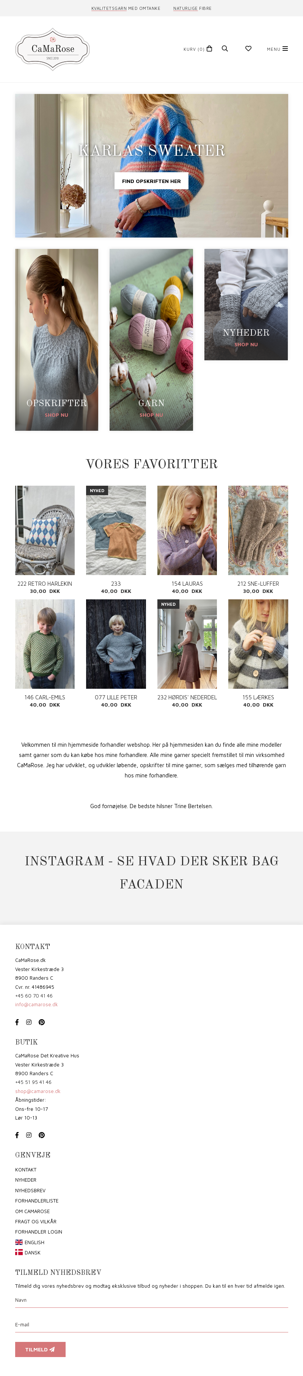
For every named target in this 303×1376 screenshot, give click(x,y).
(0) (194, 49)
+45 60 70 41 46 (34, 996)
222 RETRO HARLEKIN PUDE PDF (44, 583)
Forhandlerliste (36, 1201)
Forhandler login (38, 1232)
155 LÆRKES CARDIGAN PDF (258, 697)
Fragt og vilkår (36, 1221)
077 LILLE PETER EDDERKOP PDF (116, 697)
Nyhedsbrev (30, 1190)
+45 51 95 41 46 (33, 1082)
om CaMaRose (32, 1211)
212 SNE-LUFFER (258, 583)
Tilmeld (40, 1349)
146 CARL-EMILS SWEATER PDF (44, 697)
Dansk (33, 1252)
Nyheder (25, 1180)
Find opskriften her (151, 180)
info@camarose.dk (36, 1004)
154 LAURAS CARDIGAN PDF (187, 583)
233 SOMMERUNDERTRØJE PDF (116, 583)
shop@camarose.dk (38, 1091)
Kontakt (25, 1169)
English (34, 1242)
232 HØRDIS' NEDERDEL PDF (187, 697)
